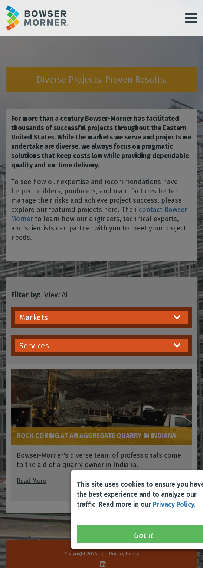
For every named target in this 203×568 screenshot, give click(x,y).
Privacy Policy (173, 504)
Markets (100, 317)
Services (100, 345)
